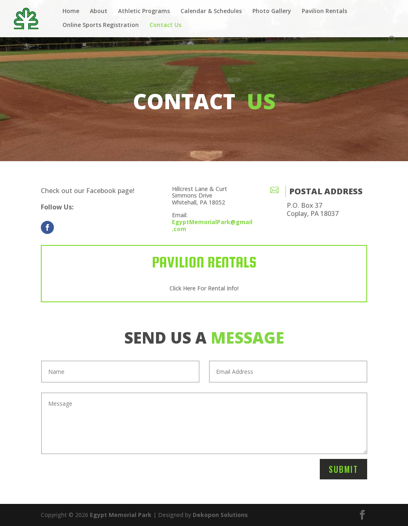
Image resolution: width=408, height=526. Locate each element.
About (98, 11)
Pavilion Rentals (324, 11)
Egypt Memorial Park (121, 515)
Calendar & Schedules (211, 11)
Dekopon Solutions (220, 515)
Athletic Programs (144, 11)
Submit (343, 469)
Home (70, 11)
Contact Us (165, 25)
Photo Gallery (271, 11)
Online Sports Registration (100, 25)
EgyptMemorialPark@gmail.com (212, 225)
